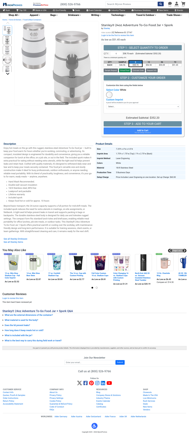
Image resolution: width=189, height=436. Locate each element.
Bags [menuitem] (53, 15)
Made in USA (39, 10)
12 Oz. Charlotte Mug (163, 274)
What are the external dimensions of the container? (29, 315)
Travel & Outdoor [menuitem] (145, 15)
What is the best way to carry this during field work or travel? (33, 340)
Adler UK (123, 416)
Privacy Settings (56, 398)
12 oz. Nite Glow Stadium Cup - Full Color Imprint (12, 275)
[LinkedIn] (103, 384)
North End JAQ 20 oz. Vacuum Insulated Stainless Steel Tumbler (143, 276)
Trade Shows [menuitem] (173, 15)
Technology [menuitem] (117, 15)
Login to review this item (12, 298)
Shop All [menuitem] (13, 15)
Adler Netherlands (138, 416)
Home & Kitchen (15, 20)
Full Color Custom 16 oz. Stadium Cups (100, 274)
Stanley (107, 28)
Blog (98, 392)
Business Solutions (141, 10)
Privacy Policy (56, 395)
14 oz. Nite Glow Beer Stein (33, 274)
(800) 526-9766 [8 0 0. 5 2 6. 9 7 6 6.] (101, 371)
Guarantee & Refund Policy (61, 404)
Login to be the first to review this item (117, 35)
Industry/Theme (116, 10)
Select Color (116, 89)
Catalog (99, 404)
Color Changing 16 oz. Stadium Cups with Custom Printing (121, 276)
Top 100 (21, 10)
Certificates (101, 407)
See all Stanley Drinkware (15, 239)
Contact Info (8, 392)
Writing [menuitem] (95, 15)
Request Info (152, 70)
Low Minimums (149, 398)
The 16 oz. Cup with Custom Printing (78, 274)
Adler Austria (76, 416)
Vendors (146, 410)
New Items (162, 10)
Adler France (110, 416)
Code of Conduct (57, 407)
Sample (111, 70)
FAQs (52, 410)
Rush (6, 10)
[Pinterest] (91, 384)
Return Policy (8, 401)
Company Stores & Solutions (108, 395)
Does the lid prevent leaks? (17, 325)
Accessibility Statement (13, 404)
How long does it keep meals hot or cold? (24, 330)
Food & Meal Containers (32, 20)
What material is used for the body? (21, 320)
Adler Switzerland (93, 416)
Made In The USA (150, 395)
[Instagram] (97, 384)
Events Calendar (103, 401)
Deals (76, 10)
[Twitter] (79, 384)
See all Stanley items (13, 242)
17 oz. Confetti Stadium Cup (54, 274)
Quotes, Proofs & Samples (14, 395)
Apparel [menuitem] (34, 15)
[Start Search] (161, 4)
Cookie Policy (55, 401)
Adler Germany (60, 416)
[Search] (131, 4)
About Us (53, 392)
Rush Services (149, 401)
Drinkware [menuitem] (73, 15)
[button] (109, 94)
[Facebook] (85, 384)
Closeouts (147, 392)
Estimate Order (138, 70)
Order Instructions (10, 398)
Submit (120, 362)
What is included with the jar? (18, 335)
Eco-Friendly (59, 10)
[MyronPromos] (12, 4)
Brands (179, 10)
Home (4, 20)
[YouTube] (109, 384)
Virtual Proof (124, 70)
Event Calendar (94, 10)
